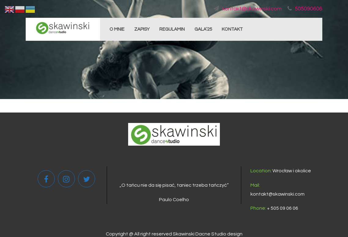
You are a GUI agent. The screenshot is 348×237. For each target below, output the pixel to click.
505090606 (304, 9)
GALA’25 (203, 29)
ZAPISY (142, 29)
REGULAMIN (172, 29)
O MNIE (116, 29)
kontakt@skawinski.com (247, 9)
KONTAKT (232, 29)
